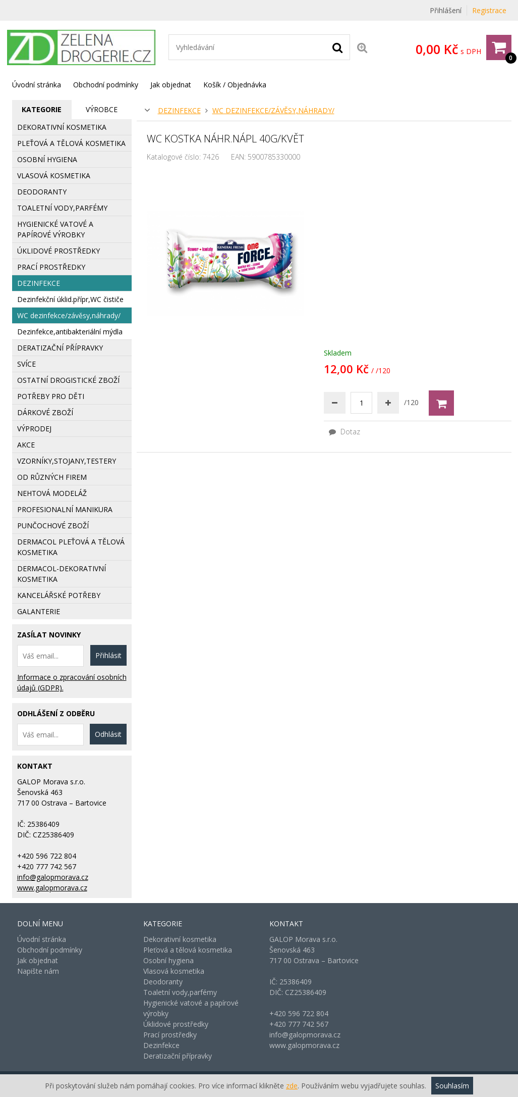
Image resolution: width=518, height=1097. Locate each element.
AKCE (26, 445)
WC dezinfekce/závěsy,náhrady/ (273, 110)
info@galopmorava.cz (52, 877)
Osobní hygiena (47, 159)
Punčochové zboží (53, 525)
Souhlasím (452, 1085)
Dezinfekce (179, 110)
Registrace (489, 10)
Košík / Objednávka (234, 84)
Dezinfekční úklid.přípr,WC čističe (70, 299)
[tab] (42, 109)
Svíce (26, 364)
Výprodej (34, 428)
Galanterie (38, 611)
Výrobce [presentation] (102, 109)
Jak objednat (170, 84)
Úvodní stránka (36, 84)
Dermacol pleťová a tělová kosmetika (71, 547)
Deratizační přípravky (60, 348)
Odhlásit (108, 734)
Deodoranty (42, 191)
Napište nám (38, 971)
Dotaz (344, 431)
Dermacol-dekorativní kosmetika (61, 574)
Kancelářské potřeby (58, 595)
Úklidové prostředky (58, 251)
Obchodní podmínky (105, 84)
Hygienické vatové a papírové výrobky (55, 229)
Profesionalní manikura (64, 509)
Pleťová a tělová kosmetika (71, 143)
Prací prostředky (51, 267)
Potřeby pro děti (50, 396)
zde (292, 1085)
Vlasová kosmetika (53, 175)
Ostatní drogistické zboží (68, 380)
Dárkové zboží (45, 412)
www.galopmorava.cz (52, 887)
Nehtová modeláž (52, 493)
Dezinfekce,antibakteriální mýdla (70, 331)
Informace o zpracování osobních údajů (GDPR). (72, 682)
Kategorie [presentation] (42, 109)
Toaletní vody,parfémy (62, 208)
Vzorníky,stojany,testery (66, 461)
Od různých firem (52, 477)
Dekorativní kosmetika (61, 127)
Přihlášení (446, 10)
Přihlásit (108, 655)
